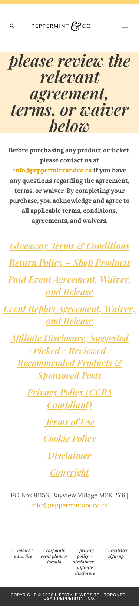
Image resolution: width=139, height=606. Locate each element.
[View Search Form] (11, 25)
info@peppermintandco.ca (52, 170)
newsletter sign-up (118, 553)
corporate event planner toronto (54, 555)
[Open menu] (125, 26)
